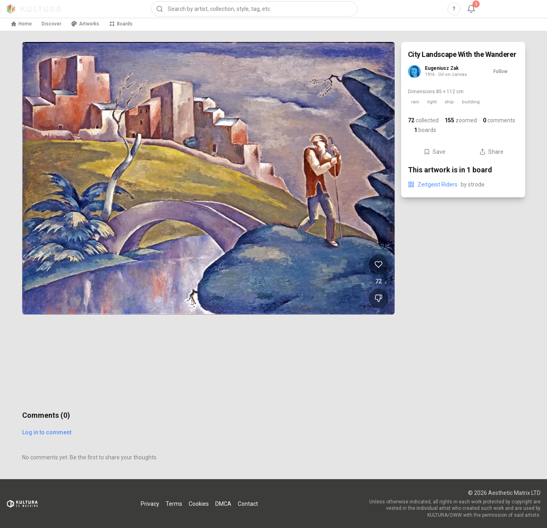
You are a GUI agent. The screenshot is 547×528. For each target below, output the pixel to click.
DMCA (223, 504)
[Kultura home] (33, 9)
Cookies (199, 504)
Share (491, 152)
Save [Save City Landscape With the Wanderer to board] (434, 152)
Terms (174, 504)
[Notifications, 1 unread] (471, 9)
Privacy (150, 504)
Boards (121, 24)
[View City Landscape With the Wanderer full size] (208, 178)
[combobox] (254, 9)
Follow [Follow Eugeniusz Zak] (500, 71)
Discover (51, 24)
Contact (248, 504)
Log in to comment (46, 432)
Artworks (85, 24)
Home (21, 24)
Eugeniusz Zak (442, 68)
